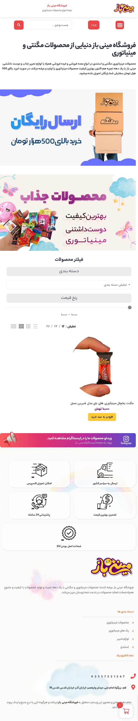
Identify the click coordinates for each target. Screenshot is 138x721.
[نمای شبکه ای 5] (13, 326)
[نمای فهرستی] (35, 326)
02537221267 (108, 677)
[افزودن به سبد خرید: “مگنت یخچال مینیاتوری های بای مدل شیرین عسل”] (102, 417)
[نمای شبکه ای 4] (21, 326)
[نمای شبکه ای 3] (28, 326)
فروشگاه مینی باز (57, 5)
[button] (120, 25)
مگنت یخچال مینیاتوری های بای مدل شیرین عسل (102, 403)
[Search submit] (19, 25)
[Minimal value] (69, 307)
